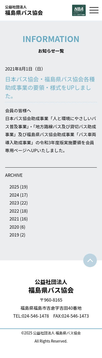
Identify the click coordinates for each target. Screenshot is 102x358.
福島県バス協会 (51, 286)
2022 (14, 211)
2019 (14, 235)
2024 (14, 195)
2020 (14, 227)
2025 (14, 187)
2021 (14, 219)
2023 (14, 203)
